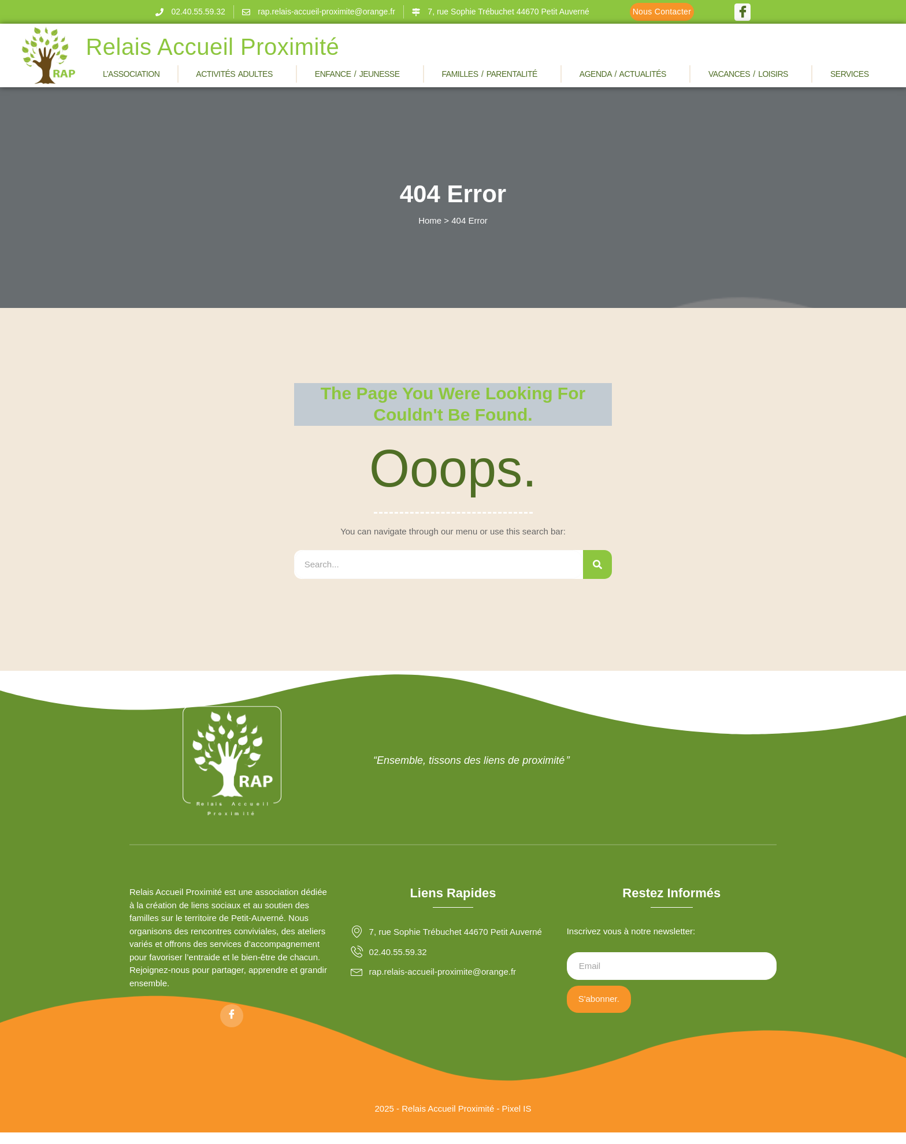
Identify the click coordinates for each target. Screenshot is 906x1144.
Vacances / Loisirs (751, 74)
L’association (131, 74)
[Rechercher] (597, 564)
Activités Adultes (237, 74)
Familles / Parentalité (492, 74)
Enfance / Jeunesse (360, 74)
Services (852, 74)
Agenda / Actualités (626, 74)
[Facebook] (742, 12)
